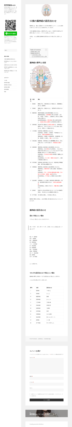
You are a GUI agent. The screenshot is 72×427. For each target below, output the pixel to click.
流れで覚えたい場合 (37, 54)
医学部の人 (41, 338)
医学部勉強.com (10, 5)
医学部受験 (6, 89)
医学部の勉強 (7, 82)
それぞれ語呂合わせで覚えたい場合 (40, 56)
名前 (31, 376)
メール (32, 382)
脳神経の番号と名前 (35, 51)
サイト (31, 388)
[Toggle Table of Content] (45, 50)
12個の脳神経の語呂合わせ (9, 59)
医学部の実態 (7, 87)
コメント (32, 357)
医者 (5, 91)
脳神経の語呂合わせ (35, 53)
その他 (5, 80)
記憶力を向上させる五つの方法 (10, 65)
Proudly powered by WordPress (36, 424)
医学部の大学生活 (7, 84)
